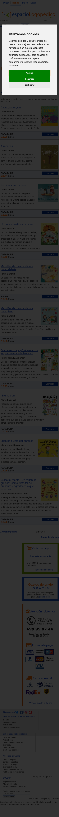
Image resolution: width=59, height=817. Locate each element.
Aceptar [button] (29, 73)
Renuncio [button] (29, 79)
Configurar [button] (30, 85)
